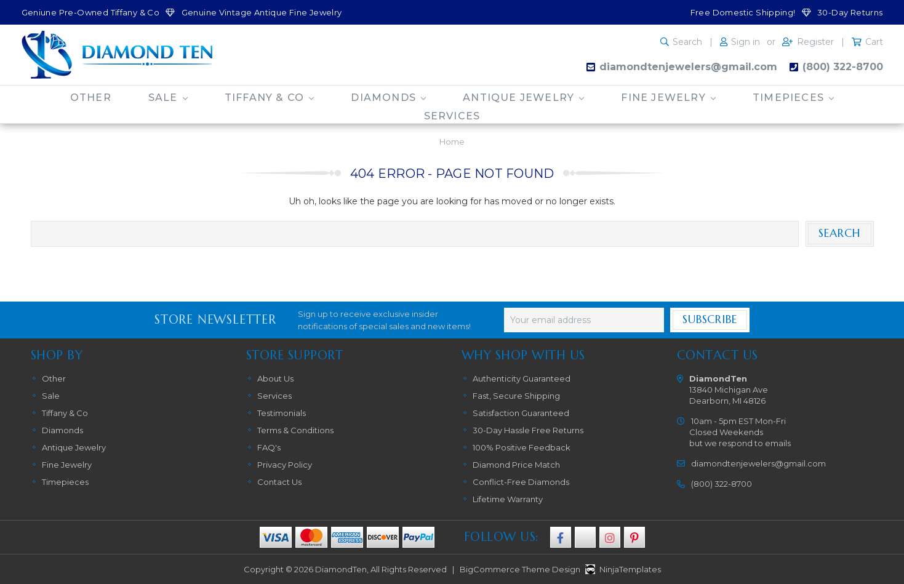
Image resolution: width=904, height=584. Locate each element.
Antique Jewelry (523, 97)
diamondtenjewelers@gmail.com (688, 67)
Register (815, 41)
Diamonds (388, 97)
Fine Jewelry (668, 97)
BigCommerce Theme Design (520, 569)
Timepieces (793, 97)
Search (687, 41)
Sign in (745, 41)
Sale (168, 97)
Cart (874, 41)
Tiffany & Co (269, 97)
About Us (275, 378)
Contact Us (279, 482)
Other (90, 97)
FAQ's (269, 447)
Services (452, 116)
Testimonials (281, 413)
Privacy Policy (284, 465)
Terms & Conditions (295, 430)
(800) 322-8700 (842, 67)
